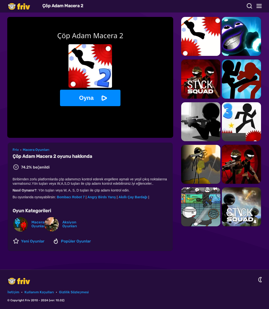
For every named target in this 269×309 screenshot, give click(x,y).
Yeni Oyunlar (33, 241)
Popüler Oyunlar (76, 241)
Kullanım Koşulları (39, 292)
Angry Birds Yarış (101, 197)
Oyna (86, 98)
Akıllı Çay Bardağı (133, 197)
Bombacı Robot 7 (71, 197)
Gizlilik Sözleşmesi (74, 292)
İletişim (13, 292)
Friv (23, 6)
